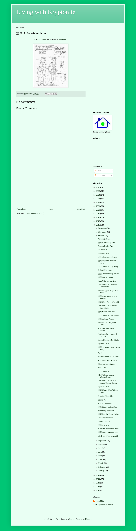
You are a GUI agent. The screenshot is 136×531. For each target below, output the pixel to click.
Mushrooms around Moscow (108, 357)
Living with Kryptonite (45, 11)
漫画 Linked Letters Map (107, 407)
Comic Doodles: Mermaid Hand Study (107, 286)
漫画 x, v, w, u (103, 425)
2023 (98, 199)
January (101, 471)
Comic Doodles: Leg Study (108, 266)
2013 (98, 483)
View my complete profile (103, 505)
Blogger (88, 519)
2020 (98, 210)
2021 (98, 206)
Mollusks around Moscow (107, 257)
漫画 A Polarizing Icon (106, 243)
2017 (98, 221)
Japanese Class (103, 253)
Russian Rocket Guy (105, 246)
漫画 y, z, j (102, 400)
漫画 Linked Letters (105, 277)
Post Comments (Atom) (35, 213)
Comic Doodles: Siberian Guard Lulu (107, 307)
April (100, 460)
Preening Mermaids (105, 396)
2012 (98, 487)
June (100, 452)
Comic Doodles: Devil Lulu (108, 315)
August (101, 444)
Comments (100, 175)
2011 (98, 490)
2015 (98, 475)
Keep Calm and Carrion (107, 281)
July (100, 448)
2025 (98, 191)
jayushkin (100, 501)
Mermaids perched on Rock (108, 429)
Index (44, 39)
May (100, 456)
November (102, 232)
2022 (98, 202)
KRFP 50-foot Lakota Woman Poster (106, 376)
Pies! (100, 353)
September (102, 441)
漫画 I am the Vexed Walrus (108, 414)
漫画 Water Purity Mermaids (109, 302)
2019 (98, 214)
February (101, 467)
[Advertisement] (51, 187)
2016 (98, 225)
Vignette (62, 39)
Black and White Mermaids (108, 436)
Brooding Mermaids (105, 418)
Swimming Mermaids (106, 411)
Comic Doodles (104, 371)
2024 (98, 195)
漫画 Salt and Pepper (106, 319)
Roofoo (72, 519)
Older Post (81, 209)
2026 (98, 187)
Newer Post (21, 209)
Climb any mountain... (106, 364)
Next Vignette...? (104, 239)
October (101, 236)
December (102, 228)
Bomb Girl (102, 368)
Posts (98, 171)
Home (51, 209)
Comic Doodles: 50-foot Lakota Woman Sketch (107, 382)
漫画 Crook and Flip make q (108, 274)
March (101, 463)
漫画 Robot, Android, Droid (108, 432)
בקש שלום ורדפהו (105, 422)
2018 (98, 217)
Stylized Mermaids (105, 270)
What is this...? (103, 250)
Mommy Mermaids (105, 403)
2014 (98, 479)
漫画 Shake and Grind (106, 312)
